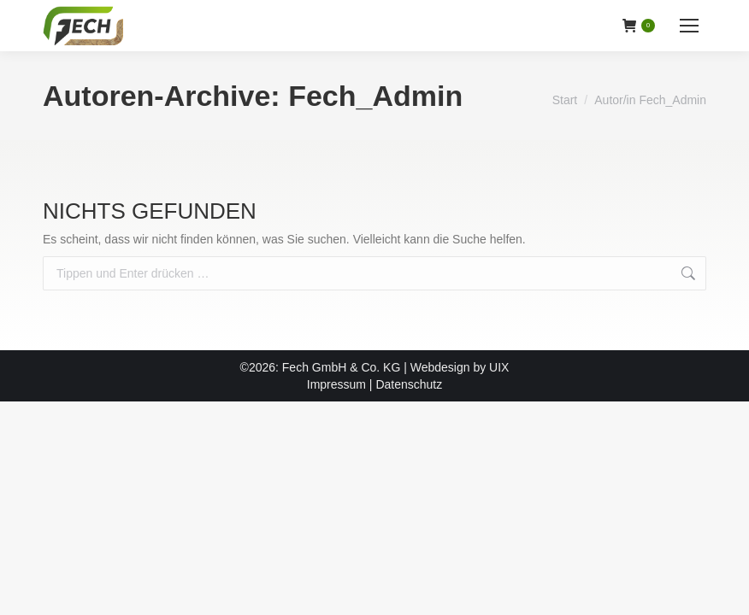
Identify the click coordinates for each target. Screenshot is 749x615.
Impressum (336, 384)
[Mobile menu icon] (689, 26)
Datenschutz (408, 384)
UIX (499, 367)
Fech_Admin (375, 95)
